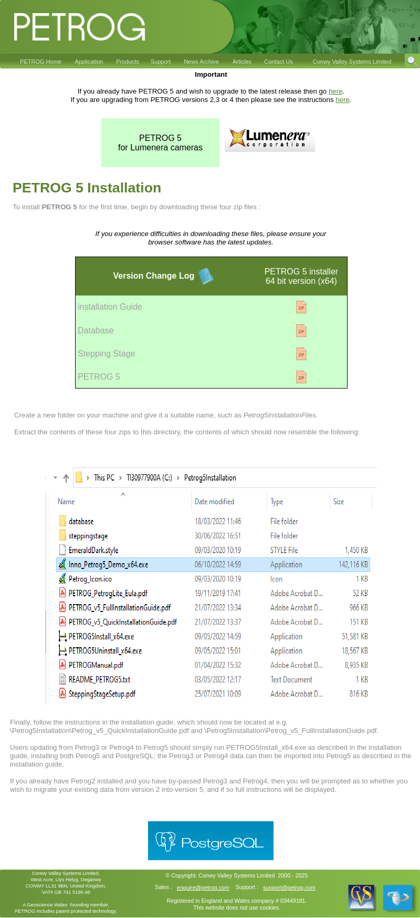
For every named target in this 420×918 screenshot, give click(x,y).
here (336, 91)
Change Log (168, 275)
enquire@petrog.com (203, 887)
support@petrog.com (289, 887)
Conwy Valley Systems (226, 875)
